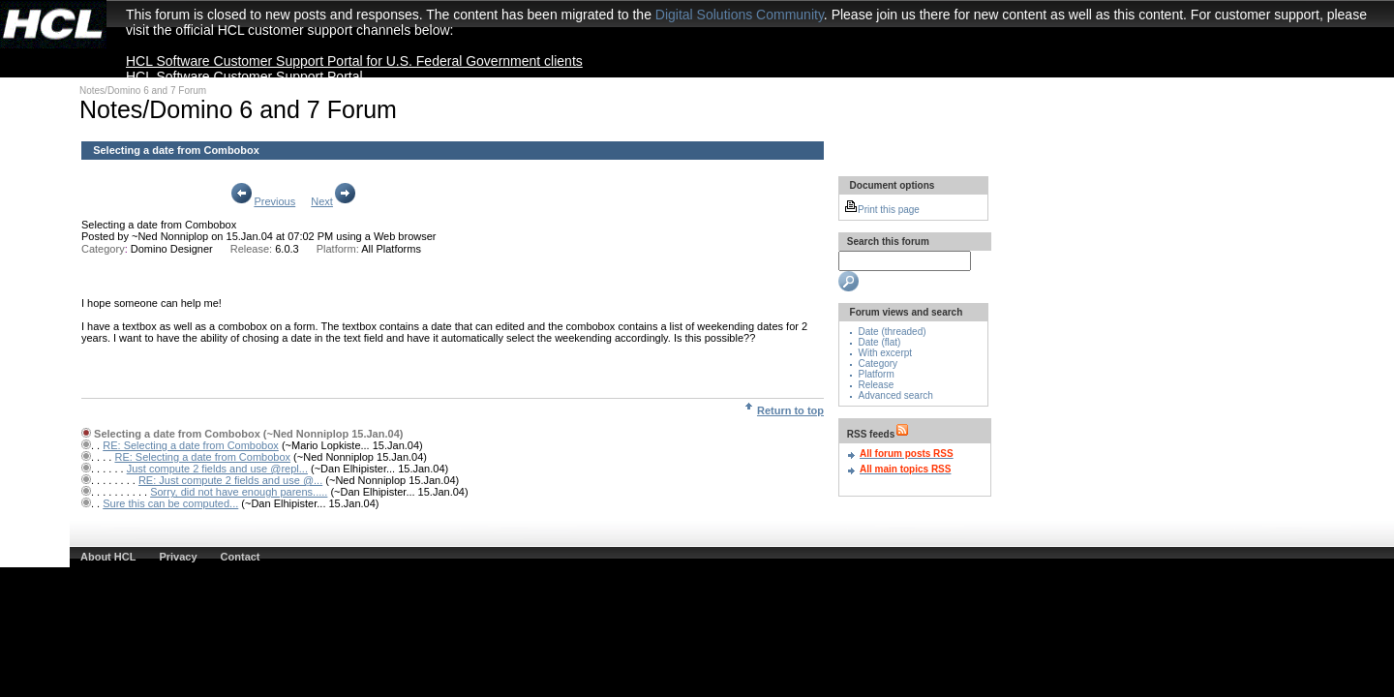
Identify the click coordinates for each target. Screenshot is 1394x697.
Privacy (178, 556)
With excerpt (886, 353)
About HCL (108, 556)
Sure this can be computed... (170, 503)
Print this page (882, 209)
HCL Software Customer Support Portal (244, 76)
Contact (240, 556)
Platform (876, 374)
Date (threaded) (892, 331)
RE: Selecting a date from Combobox (191, 445)
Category (878, 363)
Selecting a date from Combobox (158, 224)
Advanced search (896, 395)
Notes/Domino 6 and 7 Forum (142, 90)
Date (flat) (880, 342)
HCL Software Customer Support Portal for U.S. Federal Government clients (354, 61)
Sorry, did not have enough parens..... (238, 492)
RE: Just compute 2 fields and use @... (230, 480)
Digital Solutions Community (739, 14)
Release (876, 384)
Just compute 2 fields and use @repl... (217, 468)
